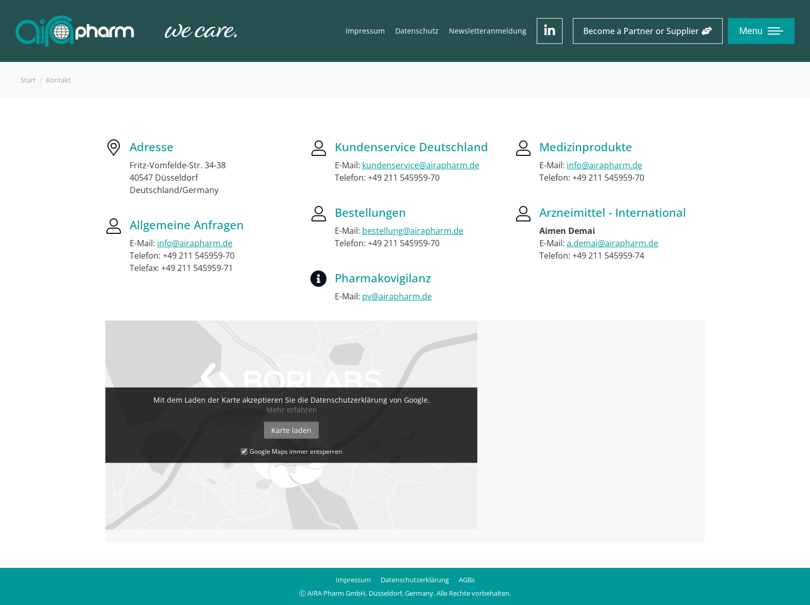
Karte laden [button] (291, 430)
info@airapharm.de (194, 243)
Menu (750, 30)
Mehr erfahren (291, 409)
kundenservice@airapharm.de (420, 165)
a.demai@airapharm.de (612, 243)
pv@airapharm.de (397, 296)
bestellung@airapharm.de (412, 230)
